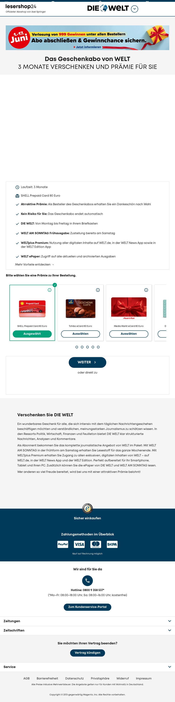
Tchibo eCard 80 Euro (80, 312)
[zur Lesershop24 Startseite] (26, 14)
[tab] (77, 347)
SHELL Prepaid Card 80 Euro (32, 312)
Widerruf (122, 678)
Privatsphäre (100, 678)
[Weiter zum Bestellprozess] (87, 362)
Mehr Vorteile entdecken (33, 264)
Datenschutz (74, 678)
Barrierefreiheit (47, 678)
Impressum (144, 678)
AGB (26, 678)
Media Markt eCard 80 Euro (128, 312)
